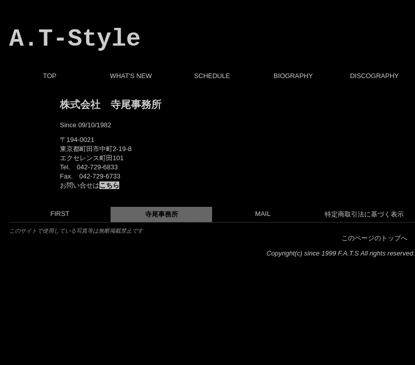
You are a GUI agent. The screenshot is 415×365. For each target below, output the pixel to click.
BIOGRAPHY (293, 76)
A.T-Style (75, 39)
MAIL (262, 213)
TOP (50, 76)
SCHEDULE (212, 76)
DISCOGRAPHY (374, 76)
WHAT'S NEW (131, 76)
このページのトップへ (374, 238)
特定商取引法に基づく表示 (364, 214)
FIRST (60, 213)
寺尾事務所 (161, 214)
